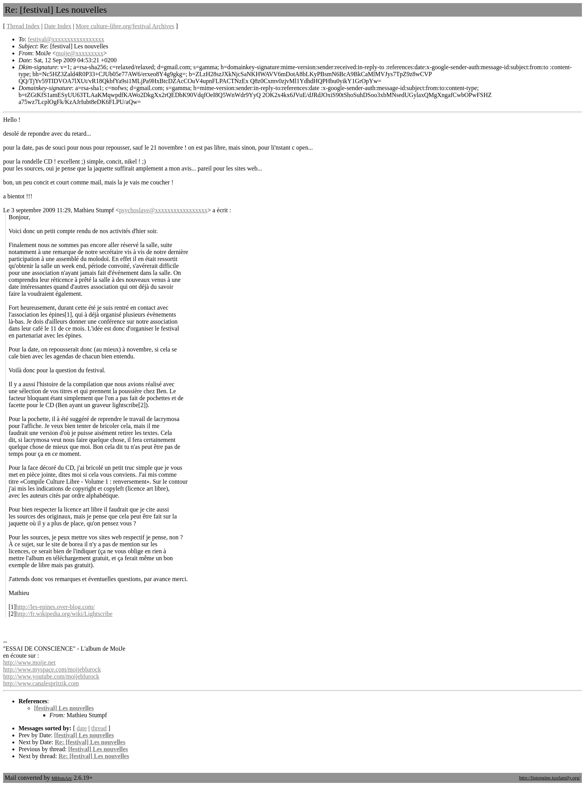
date (82, 728)
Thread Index (23, 26)
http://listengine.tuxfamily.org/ (549, 778)
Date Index (57, 26)
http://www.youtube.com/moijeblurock (51, 676)
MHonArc (61, 778)
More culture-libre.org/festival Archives (125, 26)
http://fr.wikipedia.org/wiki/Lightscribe (64, 613)
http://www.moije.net (29, 662)
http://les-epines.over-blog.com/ (55, 607)
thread (99, 728)
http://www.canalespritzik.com (41, 683)
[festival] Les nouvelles (64, 708)
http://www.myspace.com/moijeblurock (52, 669)
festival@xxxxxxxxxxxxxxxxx (66, 39)
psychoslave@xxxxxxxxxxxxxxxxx (163, 210)
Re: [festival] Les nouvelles (90, 742)
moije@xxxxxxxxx (79, 53)
